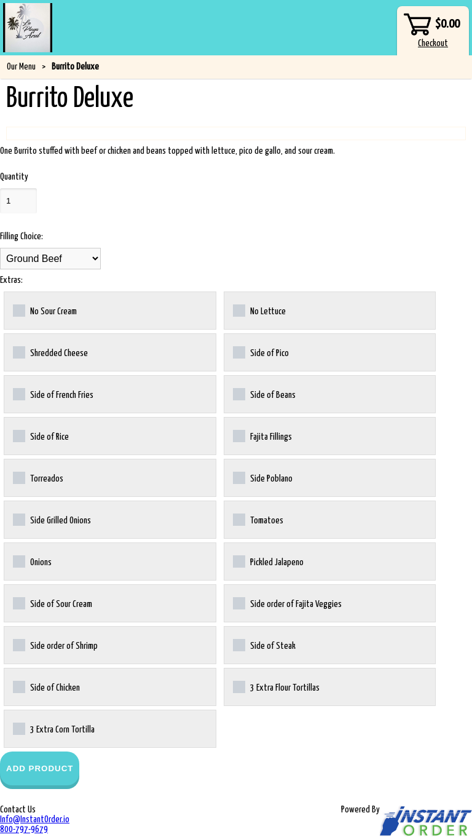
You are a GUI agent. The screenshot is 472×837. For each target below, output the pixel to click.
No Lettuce (259, 310)
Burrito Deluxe (75, 66)
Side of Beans (264, 394)
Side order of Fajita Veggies (287, 603)
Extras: (11, 280)
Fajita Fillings (262, 436)
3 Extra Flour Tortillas (276, 687)
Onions (32, 561)
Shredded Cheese (50, 352)
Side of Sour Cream (52, 603)
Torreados (38, 478)
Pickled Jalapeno (268, 561)
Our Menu (21, 66)
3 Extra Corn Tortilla (54, 729)
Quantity (14, 176)
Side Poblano (263, 478)
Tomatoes (258, 520)
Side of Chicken (46, 687)
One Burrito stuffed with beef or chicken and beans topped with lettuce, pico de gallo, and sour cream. (167, 151)
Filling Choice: (21, 236)
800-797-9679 (24, 829)
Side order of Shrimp (55, 645)
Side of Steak (264, 645)
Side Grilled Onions (52, 520)
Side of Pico (261, 352)
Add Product (39, 768)
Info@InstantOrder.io (34, 819)
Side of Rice (41, 436)
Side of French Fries (53, 394)
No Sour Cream (45, 310)
